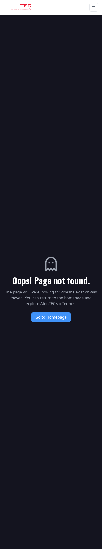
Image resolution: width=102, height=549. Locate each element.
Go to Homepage (51, 317)
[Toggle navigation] (93, 7)
